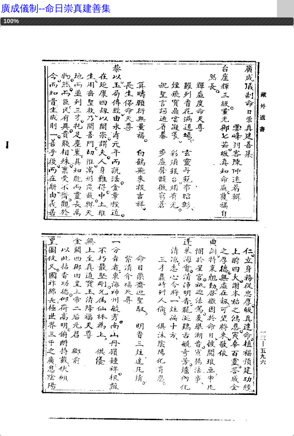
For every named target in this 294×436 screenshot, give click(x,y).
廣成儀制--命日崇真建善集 (56, 8)
